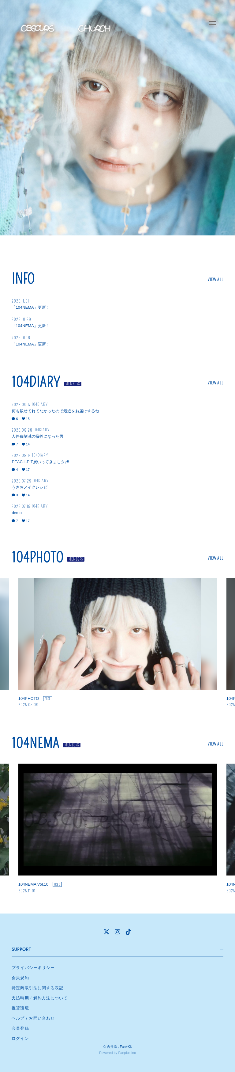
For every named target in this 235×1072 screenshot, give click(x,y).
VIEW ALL (215, 280)
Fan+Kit (126, 1046)
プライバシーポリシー (33, 967)
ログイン (20, 1038)
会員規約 (20, 977)
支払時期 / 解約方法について (39, 998)
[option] (117, 643)
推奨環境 (20, 1008)
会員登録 (20, 1028)
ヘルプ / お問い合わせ (33, 1018)
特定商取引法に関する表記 (37, 988)
